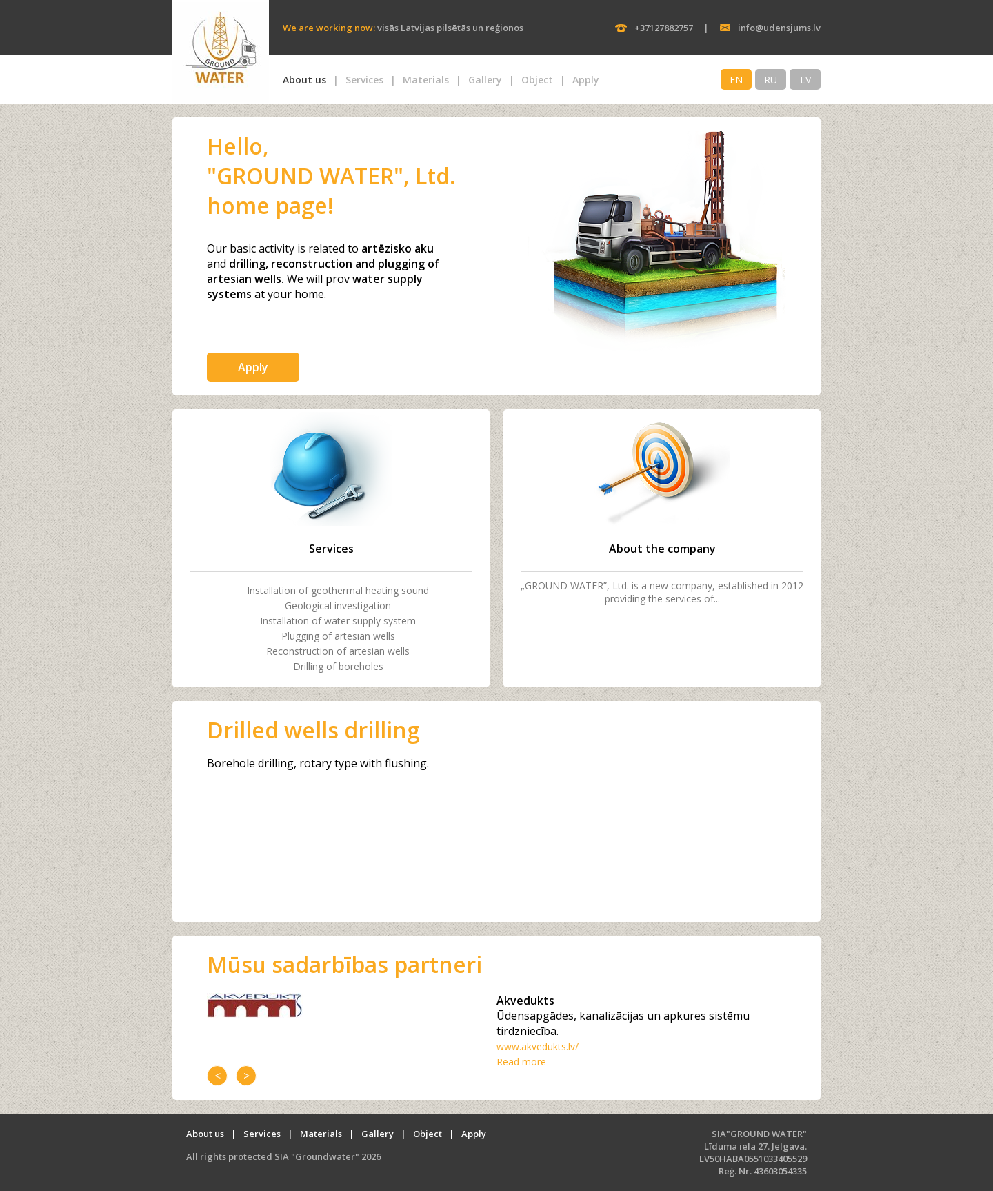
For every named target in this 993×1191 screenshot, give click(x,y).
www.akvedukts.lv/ (537, 1046)
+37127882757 (663, 27)
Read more (521, 1061)
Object (537, 79)
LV (805, 79)
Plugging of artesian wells (338, 635)
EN (736, 79)
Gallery (485, 79)
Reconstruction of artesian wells (338, 651)
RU (770, 79)
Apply (585, 79)
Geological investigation (338, 605)
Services (364, 79)
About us (304, 79)
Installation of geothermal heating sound (338, 590)
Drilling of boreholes (338, 666)
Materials (426, 79)
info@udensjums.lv (779, 27)
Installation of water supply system (338, 620)
